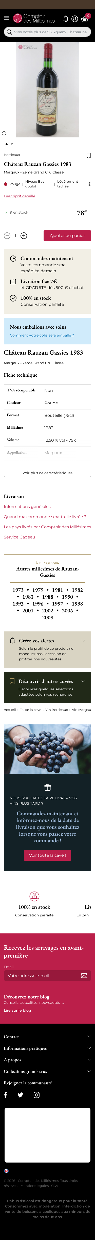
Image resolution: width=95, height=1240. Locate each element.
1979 (41, 590)
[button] (88, 184)
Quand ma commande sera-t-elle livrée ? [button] (45, 516)
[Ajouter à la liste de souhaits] (88, 155)
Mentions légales (35, 1186)
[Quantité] (15, 236)
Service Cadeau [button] (19, 537)
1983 (31, 596)
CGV (54, 1186)
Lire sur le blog (17, 1010)
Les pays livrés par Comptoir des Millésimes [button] (47, 526)
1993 (21, 603)
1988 (51, 596)
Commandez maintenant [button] (47, 258)
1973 (21, 590)
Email (9, 967)
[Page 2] (12, 144)
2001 (31, 610)
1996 (41, 603)
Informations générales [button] (27, 506)
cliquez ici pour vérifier (27, 1175)
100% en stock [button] (36, 298)
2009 (47, 617)
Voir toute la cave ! (47, 855)
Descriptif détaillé (19, 196)
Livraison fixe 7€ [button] (39, 281)
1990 (70, 596)
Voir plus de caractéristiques (47, 473)
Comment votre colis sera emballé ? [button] (42, 335)
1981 (61, 590)
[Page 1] (7, 144)
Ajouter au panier (67, 235)
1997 (61, 603)
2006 (70, 610)
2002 (51, 610)
